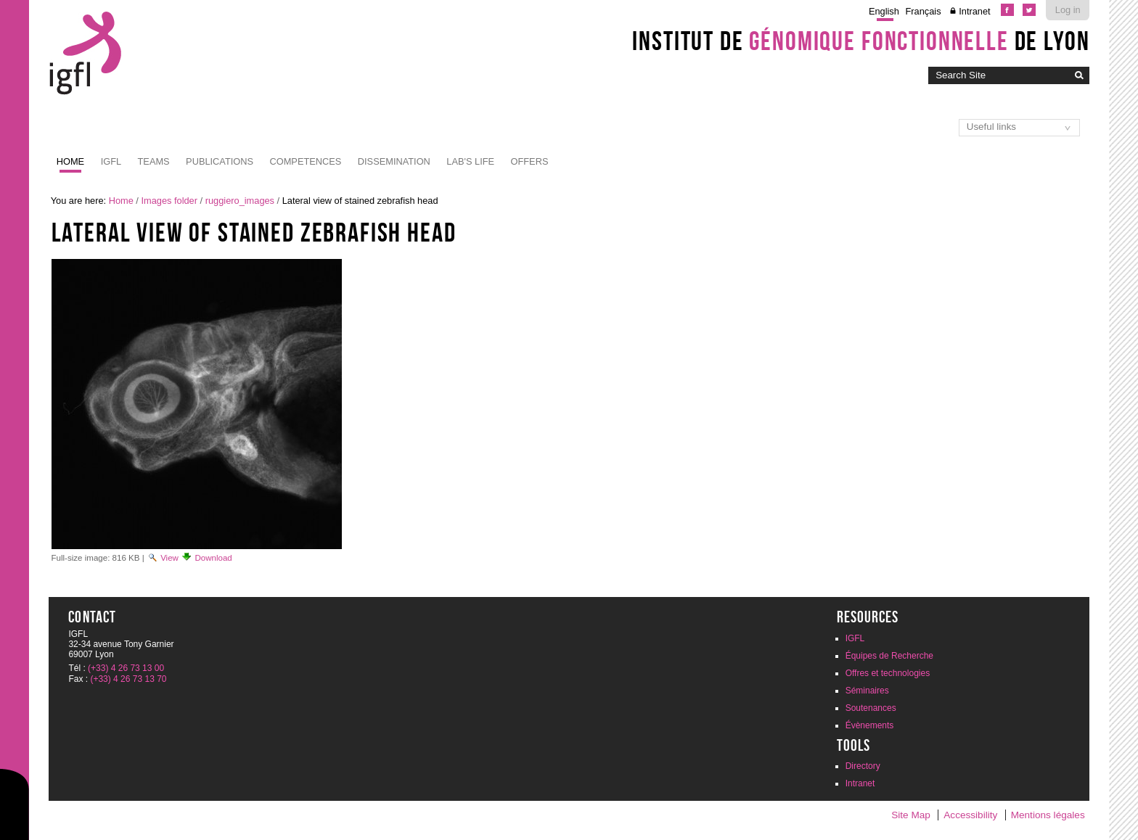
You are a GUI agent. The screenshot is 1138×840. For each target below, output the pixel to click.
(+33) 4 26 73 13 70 (128, 679)
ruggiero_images (239, 200)
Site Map (910, 815)
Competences (306, 161)
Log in (1068, 9)
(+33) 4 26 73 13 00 (126, 668)
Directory (863, 766)
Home (70, 161)
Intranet (974, 11)
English (884, 11)
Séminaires (867, 690)
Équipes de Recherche (889, 656)
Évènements (870, 725)
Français (923, 11)
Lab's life (470, 161)
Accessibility (970, 815)
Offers (530, 161)
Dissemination (394, 161)
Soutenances (871, 708)
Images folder (169, 200)
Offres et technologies (888, 673)
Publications (219, 161)
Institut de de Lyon (860, 40)
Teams (154, 161)
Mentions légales (1048, 815)
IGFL (111, 161)
